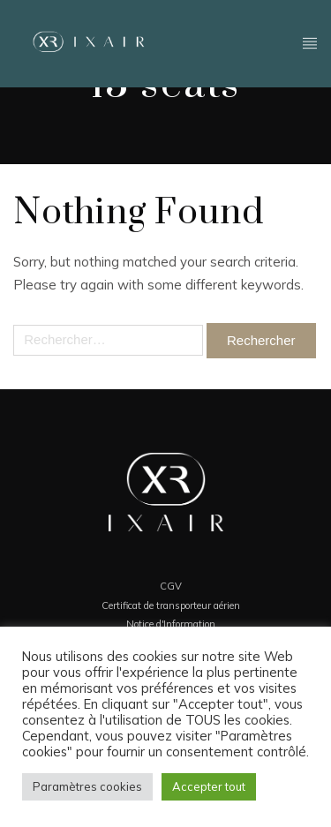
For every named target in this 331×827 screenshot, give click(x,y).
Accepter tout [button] (208, 786)
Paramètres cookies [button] (87, 786)
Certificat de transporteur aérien (171, 605)
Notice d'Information (170, 624)
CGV (171, 586)
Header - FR (310, 41)
